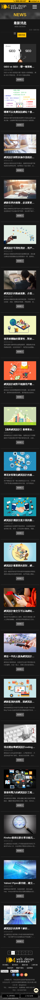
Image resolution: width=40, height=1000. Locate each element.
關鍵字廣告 (20, 968)
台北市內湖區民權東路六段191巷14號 (23, 982)
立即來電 (11, 996)
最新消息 (21, 35)
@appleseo (22, 985)
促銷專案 (30, 968)
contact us (34, 1)
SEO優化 (5, 965)
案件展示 (15, 965)
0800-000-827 (20, 1)
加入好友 (29, 996)
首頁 (30, 30)
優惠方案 (25, 965)
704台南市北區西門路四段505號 (24, 980)
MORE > (20, 79)
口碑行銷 (35, 965)
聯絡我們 (10, 968)
